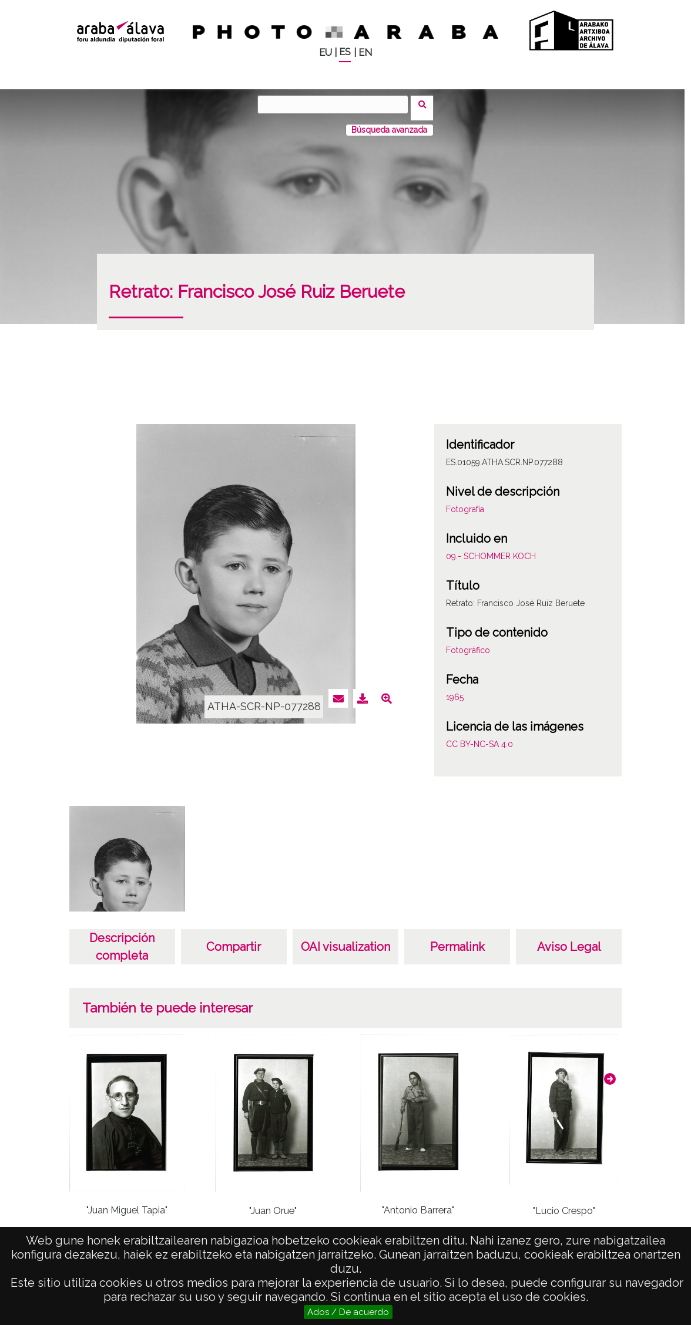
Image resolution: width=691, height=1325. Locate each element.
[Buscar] (336, 104)
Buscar (426, 104)
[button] (610, 1072)
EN (365, 52)
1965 (455, 690)
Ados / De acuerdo (348, 1312)
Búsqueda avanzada (389, 122)
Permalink (457, 940)
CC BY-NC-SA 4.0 (479, 737)
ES (345, 52)
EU (325, 52)
